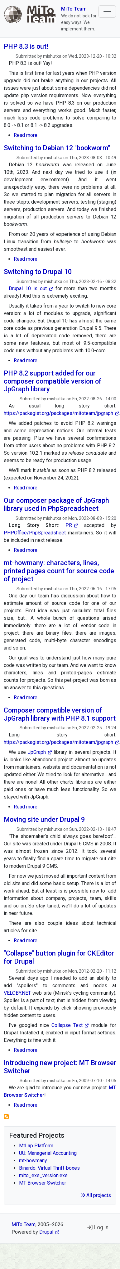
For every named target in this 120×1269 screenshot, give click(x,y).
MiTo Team (74, 9)
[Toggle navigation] (107, 11)
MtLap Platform (36, 1146)
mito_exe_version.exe (43, 1175)
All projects (96, 1195)
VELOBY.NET (17, 993)
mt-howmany (33, 1160)
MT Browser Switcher (42, 1183)
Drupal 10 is (31, 288)
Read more (25, 135)
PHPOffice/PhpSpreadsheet (35, 533)
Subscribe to (6, 1116)
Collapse (70, 1025)
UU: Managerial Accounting (48, 1153)
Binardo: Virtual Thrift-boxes (49, 1168)
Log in (97, 1227)
